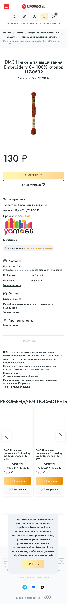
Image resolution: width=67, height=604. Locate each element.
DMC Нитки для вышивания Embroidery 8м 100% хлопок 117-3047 (49, 454)
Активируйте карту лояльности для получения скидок (33, 23)
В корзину (33, 175)
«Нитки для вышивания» (38, 248)
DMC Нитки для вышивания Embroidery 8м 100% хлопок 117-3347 (17, 454)
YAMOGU (24, 216)
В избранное (35, 185)
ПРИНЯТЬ (33, 564)
